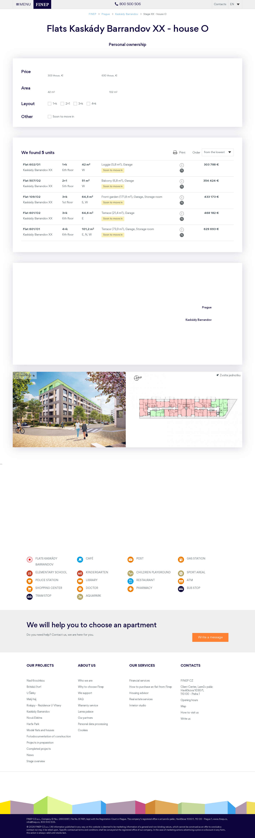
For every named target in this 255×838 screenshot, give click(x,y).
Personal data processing (93, 724)
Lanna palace (85, 712)
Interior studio (137, 705)
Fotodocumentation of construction (49, 736)
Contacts (220, 4)
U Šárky (31, 693)
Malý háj (31, 699)
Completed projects (39, 749)
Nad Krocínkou (36, 681)
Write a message (210, 637)
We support (85, 693)
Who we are (85, 681)
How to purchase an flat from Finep (150, 687)
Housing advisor (139, 693)
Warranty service (88, 705)
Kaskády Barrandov (126, 14)
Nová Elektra (34, 718)
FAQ (81, 699)
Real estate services (141, 699)
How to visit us (190, 712)
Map (183, 706)
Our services (142, 665)
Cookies (83, 730)
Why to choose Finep (91, 687)
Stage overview (36, 761)
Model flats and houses (40, 730)
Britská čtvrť (34, 687)
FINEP (92, 14)
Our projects (40, 665)
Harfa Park (33, 724)
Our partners (85, 718)
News (30, 755)
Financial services (139, 681)
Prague (105, 14)
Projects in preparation (40, 743)
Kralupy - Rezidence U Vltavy (44, 705)
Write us (186, 719)
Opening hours (189, 700)
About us (87, 665)
